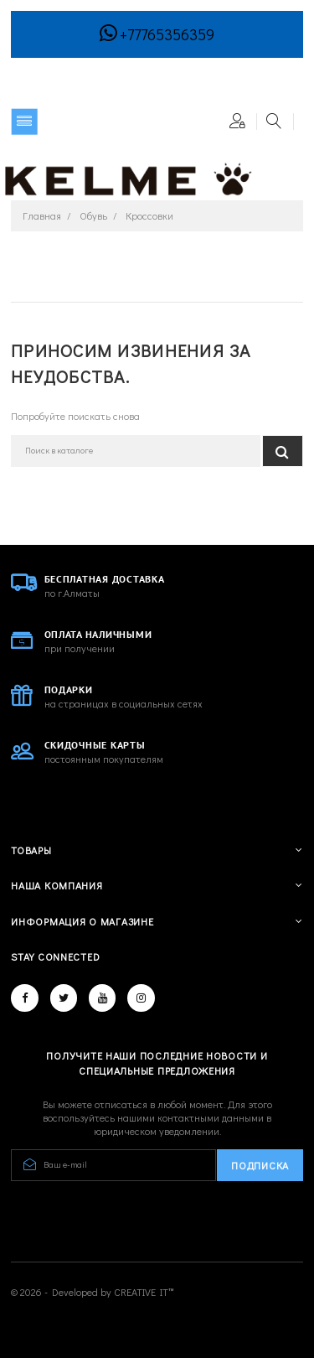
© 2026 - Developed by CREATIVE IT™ (92, 1291)
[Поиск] (135, 451)
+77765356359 (167, 34)
